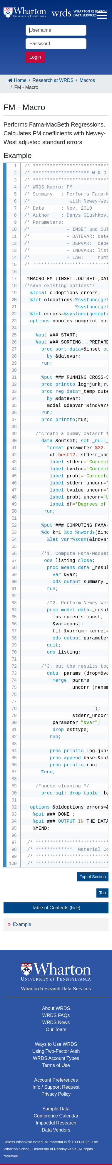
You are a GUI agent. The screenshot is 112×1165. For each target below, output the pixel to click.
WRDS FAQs (56, 1015)
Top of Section (93, 876)
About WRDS (56, 1008)
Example (22, 924)
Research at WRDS (53, 80)
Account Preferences (56, 1080)
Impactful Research (56, 1122)
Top (102, 892)
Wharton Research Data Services (56, 988)
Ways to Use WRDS (56, 1044)
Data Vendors (56, 1129)
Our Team (56, 1029)
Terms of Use (56, 1065)
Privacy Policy (56, 1094)
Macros (87, 80)
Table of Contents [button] (56, 907)
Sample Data (56, 1108)
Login (35, 57)
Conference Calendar (56, 1115)
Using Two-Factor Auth (56, 1051)
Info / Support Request (55, 1087)
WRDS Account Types (56, 1058)
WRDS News (56, 1022)
